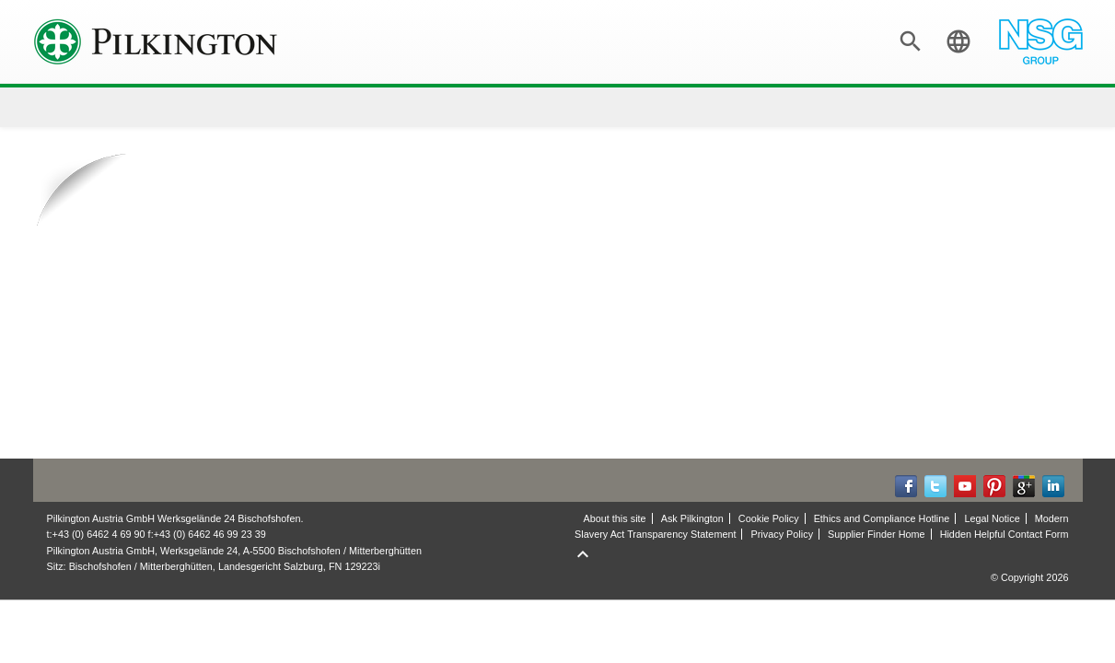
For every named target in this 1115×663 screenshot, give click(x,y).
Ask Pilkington (692, 518)
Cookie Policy (768, 518)
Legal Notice (991, 518)
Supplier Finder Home (876, 534)
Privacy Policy (782, 534)
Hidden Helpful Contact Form (1004, 534)
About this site (614, 518)
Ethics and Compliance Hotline (882, 518)
